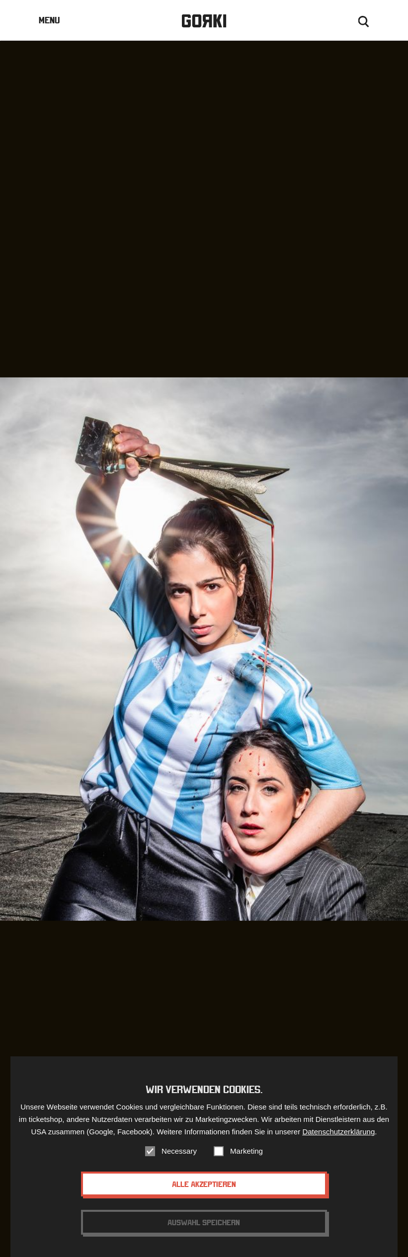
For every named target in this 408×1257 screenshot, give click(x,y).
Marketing (246, 1157)
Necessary (179, 1157)
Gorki (204, 21)
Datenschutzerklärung (338, 1138)
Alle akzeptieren (204, 1190)
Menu (49, 20)
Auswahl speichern (203, 1229)
